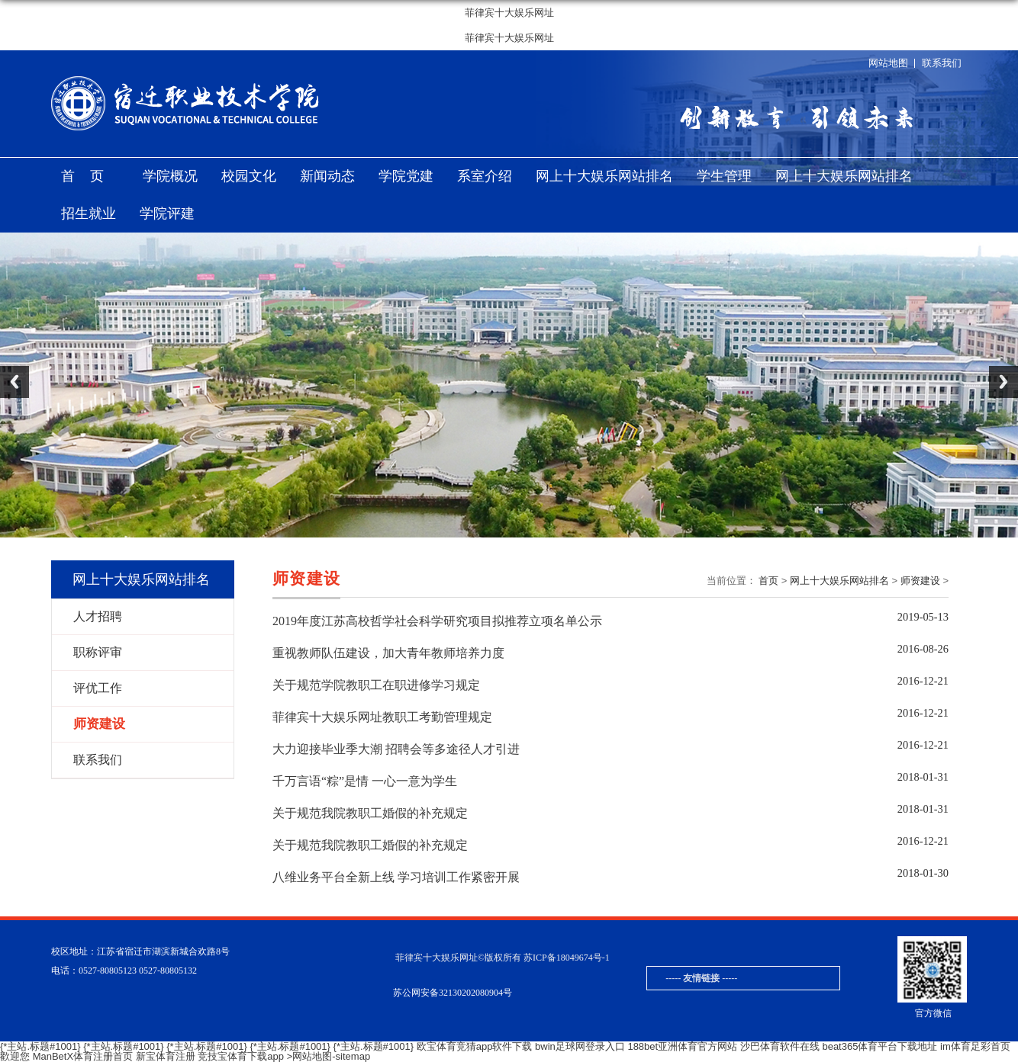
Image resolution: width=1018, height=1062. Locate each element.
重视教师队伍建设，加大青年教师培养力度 (388, 653)
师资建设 (920, 580)
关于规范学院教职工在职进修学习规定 (376, 685)
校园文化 (248, 176)
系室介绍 (484, 176)
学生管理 (724, 176)
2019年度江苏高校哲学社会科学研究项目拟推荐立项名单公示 (437, 620)
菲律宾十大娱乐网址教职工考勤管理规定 (382, 717)
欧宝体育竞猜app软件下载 (475, 1046)
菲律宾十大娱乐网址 (509, 12)
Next (1003, 382)
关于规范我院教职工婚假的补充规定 (370, 813)
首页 (90, 176)
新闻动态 (327, 176)
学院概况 (170, 176)
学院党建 (406, 176)
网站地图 (888, 63)
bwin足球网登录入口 (580, 1046)
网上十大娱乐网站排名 (604, 176)
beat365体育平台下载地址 (879, 1046)
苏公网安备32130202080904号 (452, 992)
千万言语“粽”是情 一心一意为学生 (364, 781)
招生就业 (88, 213)
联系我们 (942, 63)
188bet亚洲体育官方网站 (682, 1046)
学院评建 (167, 213)
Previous (14, 382)
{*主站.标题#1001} (40, 1046)
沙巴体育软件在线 (780, 1046)
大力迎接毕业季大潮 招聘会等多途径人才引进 (396, 749)
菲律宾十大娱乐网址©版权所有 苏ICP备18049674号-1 (502, 957)
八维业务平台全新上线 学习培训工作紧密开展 (396, 877)
